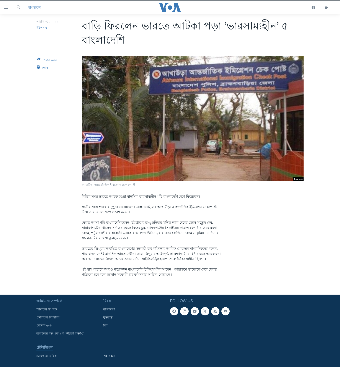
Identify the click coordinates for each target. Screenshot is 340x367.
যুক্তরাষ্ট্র (108, 317)
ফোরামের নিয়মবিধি (48, 317)
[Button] (47, 60)
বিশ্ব (105, 325)
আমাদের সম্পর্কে (46, 309)
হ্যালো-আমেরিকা (46, 356)
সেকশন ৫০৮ (44, 325)
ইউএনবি (41, 27)
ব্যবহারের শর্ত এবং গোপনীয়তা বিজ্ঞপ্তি (60, 333)
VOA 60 (109, 356)
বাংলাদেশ (34, 7)
